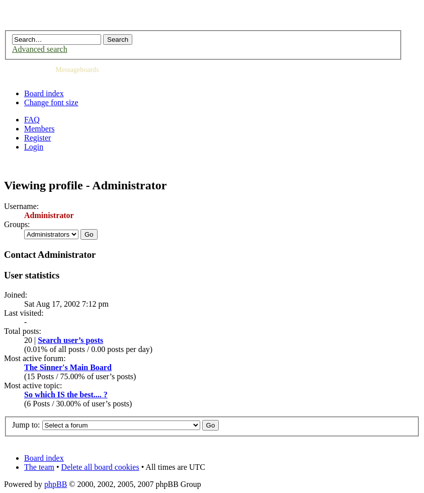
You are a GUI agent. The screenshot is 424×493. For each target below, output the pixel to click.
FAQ (32, 119)
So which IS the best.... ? (66, 394)
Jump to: (26, 424)
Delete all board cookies (100, 467)
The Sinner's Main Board (68, 367)
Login (33, 147)
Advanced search (39, 49)
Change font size (51, 102)
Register (37, 137)
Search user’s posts (70, 340)
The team (39, 467)
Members (39, 128)
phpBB (55, 484)
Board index (44, 93)
